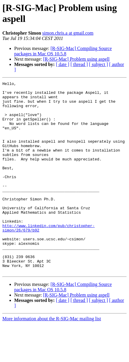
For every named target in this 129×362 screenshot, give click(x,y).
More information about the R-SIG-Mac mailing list (51, 356)
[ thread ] (79, 64)
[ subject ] (98, 64)
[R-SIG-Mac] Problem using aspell (76, 59)
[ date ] (62, 64)
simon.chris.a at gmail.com (67, 33)
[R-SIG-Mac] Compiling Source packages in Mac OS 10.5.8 (63, 51)
